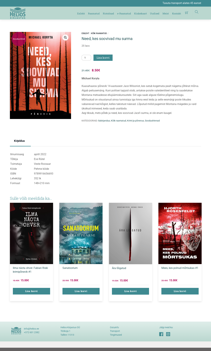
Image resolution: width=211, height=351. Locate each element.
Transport (115, 331)
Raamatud (94, 13)
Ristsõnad (108, 13)
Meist (166, 13)
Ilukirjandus (104, 120)
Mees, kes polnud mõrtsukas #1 (179, 268)
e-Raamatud (124, 13)
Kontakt (176, 13)
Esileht (81, 13)
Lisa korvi (103, 57)
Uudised (154, 13)
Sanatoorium (70, 268)
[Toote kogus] (86, 57)
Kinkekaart (140, 13)
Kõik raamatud (99, 33)
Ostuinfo (114, 327)
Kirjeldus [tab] (19, 140)
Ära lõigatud (119, 268)
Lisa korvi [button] (31, 291)
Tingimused (116, 334)
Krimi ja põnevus (135, 120)
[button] (65, 37)
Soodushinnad (152, 120)
